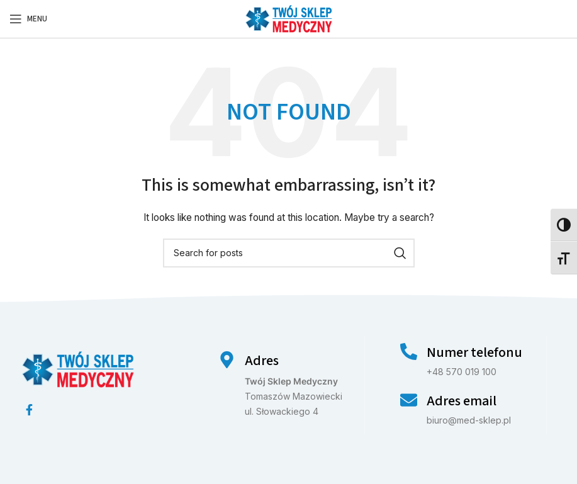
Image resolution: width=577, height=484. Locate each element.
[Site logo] (288, 18)
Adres (262, 361)
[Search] (289, 253)
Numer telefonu (474, 352)
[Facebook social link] (29, 409)
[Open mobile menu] (28, 18)
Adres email (461, 401)
